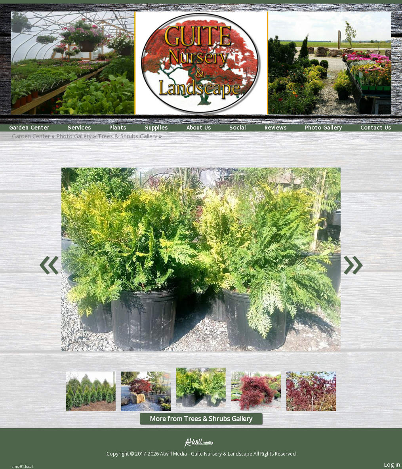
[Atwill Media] (201, 442)
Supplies (156, 128)
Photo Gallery (323, 128)
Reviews (276, 128)
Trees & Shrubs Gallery (127, 136)
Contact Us (375, 128)
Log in (392, 464)
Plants (117, 128)
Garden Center (29, 128)
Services (79, 128)
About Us (199, 128)
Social (237, 128)
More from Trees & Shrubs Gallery (201, 418)
